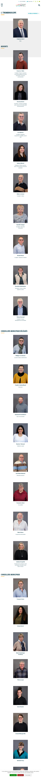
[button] (20, 64)
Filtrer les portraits (33, 13)
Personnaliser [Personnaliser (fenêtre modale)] (28, 775)
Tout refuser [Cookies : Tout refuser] (20, 775)
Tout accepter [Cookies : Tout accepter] (13, 775)
